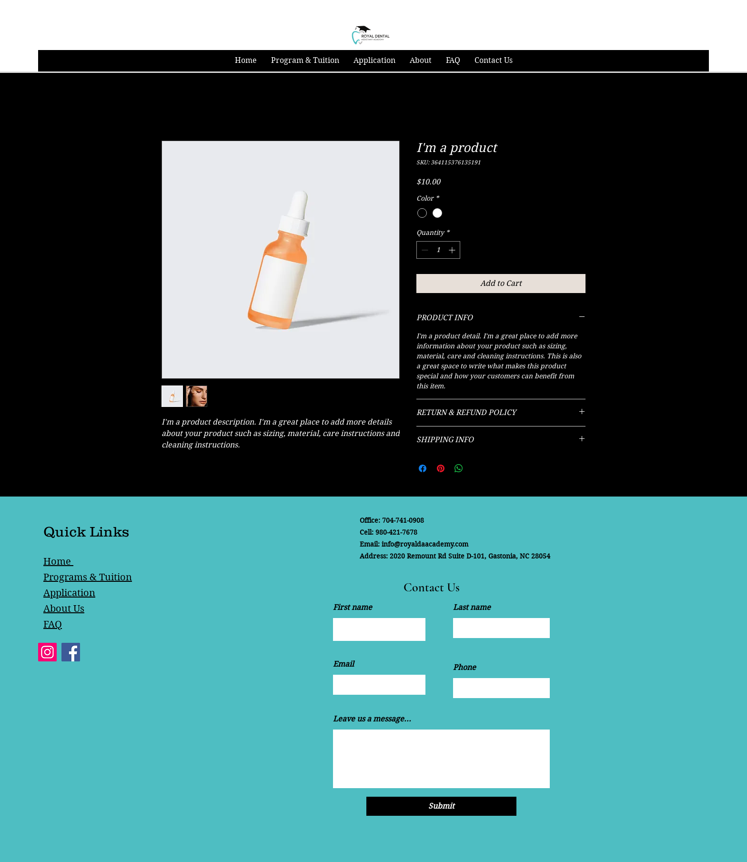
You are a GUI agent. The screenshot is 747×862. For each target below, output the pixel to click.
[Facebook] (70, 652)
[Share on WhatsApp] (458, 468)
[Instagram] (47, 652)
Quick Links (86, 531)
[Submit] (441, 806)
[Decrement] (424, 250)
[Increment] (453, 250)
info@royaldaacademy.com (425, 544)
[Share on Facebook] (422, 468)
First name (352, 607)
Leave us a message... (372, 719)
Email (343, 664)
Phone (464, 667)
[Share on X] (477, 468)
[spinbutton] (438, 250)
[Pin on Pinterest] (440, 468)
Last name (472, 607)
